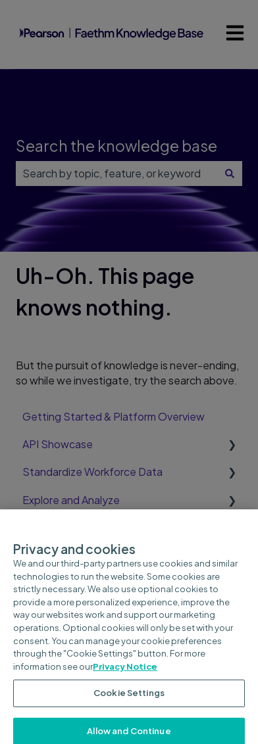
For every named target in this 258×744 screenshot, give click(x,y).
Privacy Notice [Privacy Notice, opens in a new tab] (125, 671)
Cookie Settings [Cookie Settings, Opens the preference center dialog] (129, 697)
